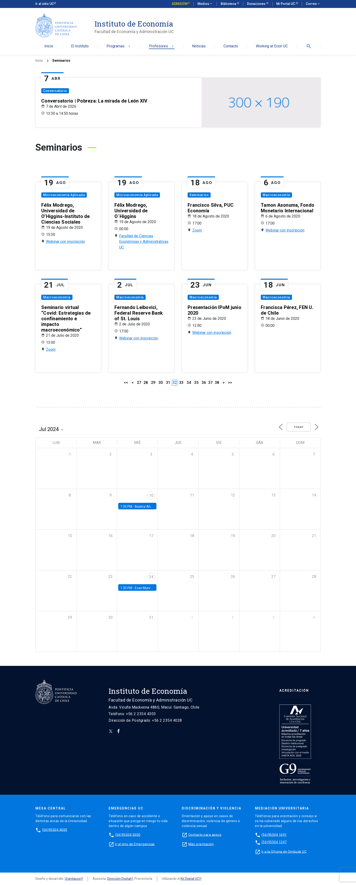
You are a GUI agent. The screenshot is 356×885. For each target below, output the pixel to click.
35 (196, 382)
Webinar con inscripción (65, 241)
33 (181, 382)
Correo (313, 4)
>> (230, 382)
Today (298, 427)
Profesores (161, 46)
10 (151, 495)
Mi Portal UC (286, 4)
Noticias (199, 46)
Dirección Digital (119, 879)
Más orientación (201, 844)
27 (139, 382)
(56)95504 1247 (274, 842)
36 (204, 382)
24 (151, 577)
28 (146, 382)
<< (126, 382)
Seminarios (199, 195)
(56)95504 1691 (274, 834)
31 (168, 382)
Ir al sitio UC (44, 4)
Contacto (230, 46)
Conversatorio (55, 91)
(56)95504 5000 (127, 834)
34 (189, 382)
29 (153, 382)
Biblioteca (229, 4)
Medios (205, 4)
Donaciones (256, 4)
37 (210, 382)
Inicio (48, 46)
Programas (118, 46)
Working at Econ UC (272, 46)
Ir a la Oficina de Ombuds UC (284, 851)
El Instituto (80, 46)
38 (217, 382)
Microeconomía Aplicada (64, 195)
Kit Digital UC (190, 879)
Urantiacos (73, 879)
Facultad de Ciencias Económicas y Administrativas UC (143, 241)
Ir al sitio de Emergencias (135, 844)
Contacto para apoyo (205, 834)
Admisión (179, 4)
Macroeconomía (276, 195)
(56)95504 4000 (54, 830)
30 (161, 382)
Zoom (197, 230)
